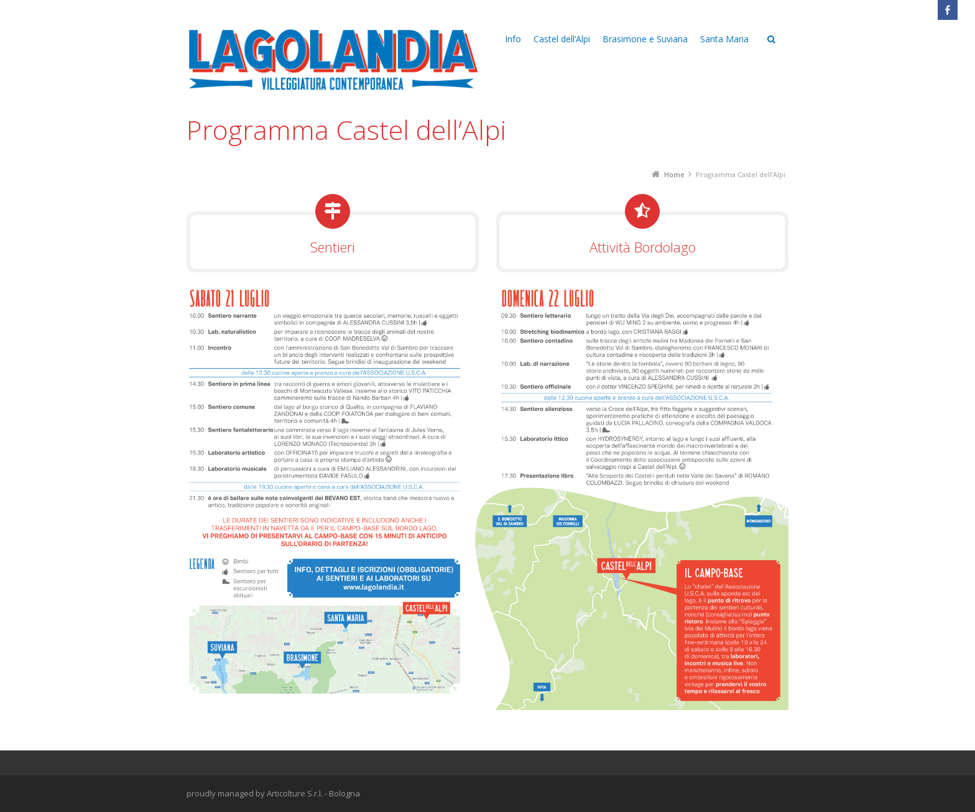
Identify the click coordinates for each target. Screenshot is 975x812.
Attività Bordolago (642, 247)
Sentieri (332, 247)
